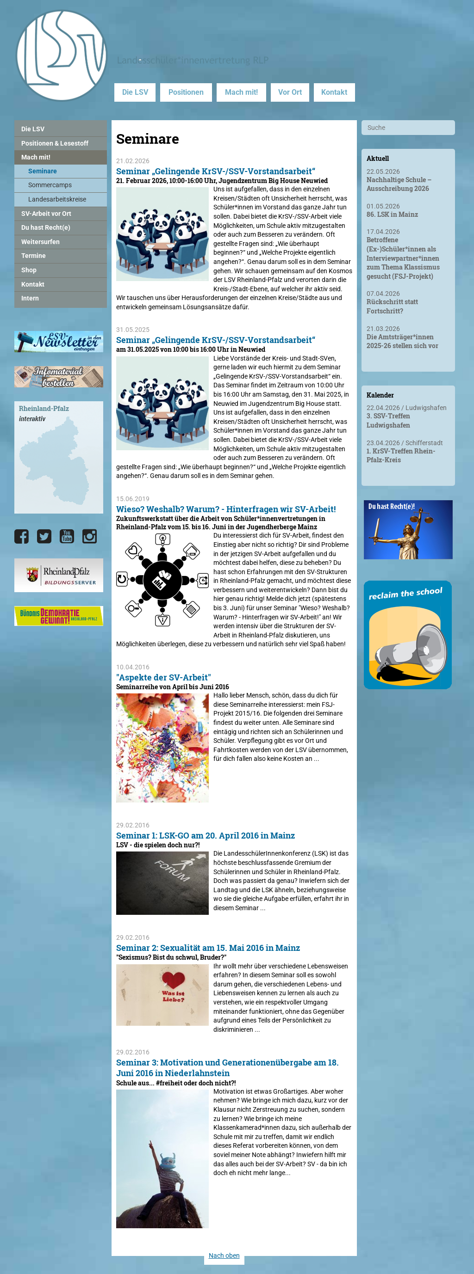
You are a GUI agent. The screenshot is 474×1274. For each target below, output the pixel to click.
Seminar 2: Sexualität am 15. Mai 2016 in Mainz (208, 947)
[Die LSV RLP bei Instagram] (89, 536)
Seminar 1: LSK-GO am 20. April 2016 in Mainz (205, 835)
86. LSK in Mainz (392, 214)
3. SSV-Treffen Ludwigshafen (388, 420)
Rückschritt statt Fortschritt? (392, 306)
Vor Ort (290, 92)
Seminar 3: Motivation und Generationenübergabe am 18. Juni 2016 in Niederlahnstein (227, 1067)
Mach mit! (241, 92)
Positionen (186, 92)
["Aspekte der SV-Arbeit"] (162, 798)
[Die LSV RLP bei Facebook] (21, 536)
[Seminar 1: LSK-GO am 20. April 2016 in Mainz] (162, 910)
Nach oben (224, 1255)
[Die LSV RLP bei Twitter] (44, 536)
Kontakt (334, 92)
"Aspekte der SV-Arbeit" (163, 677)
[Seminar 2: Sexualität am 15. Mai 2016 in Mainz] (162, 1020)
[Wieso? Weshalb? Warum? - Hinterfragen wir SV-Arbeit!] (162, 621)
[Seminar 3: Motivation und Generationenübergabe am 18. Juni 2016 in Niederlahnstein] (162, 1223)
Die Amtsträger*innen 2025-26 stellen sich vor (402, 341)
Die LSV (135, 92)
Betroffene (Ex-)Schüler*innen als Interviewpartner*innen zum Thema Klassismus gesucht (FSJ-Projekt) (403, 257)
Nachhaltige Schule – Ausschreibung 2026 (399, 184)
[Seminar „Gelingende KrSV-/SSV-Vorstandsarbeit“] (162, 276)
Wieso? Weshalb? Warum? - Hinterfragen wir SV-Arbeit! (226, 508)
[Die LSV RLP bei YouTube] (67, 536)
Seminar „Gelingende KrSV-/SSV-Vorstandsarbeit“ (215, 171)
